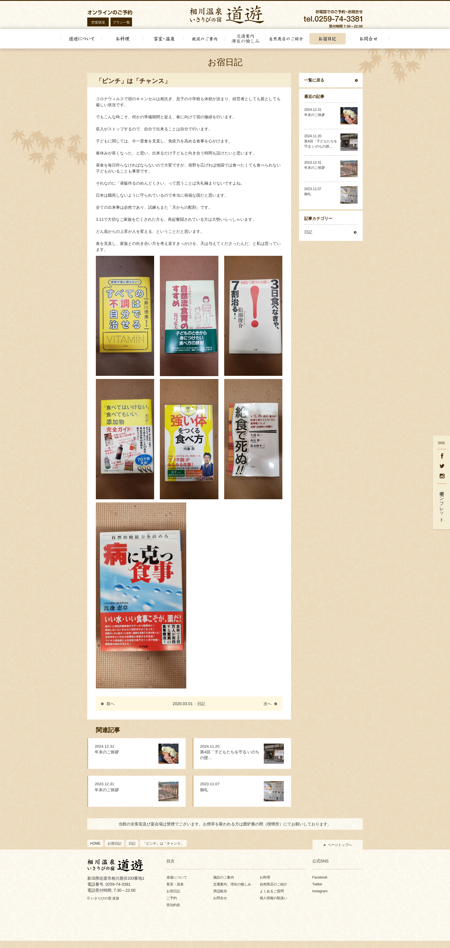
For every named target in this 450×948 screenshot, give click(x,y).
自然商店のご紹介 (273, 891)
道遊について (176, 885)
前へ (110, 709)
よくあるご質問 (272, 898)
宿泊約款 (173, 912)
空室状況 (98, 22)
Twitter (317, 891)
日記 (201, 709)
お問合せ (220, 905)
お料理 (265, 885)
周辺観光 (220, 898)
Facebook (319, 885)
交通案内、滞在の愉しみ (232, 891)
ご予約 (171, 905)
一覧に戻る (314, 86)
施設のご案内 (223, 885)
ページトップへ (340, 852)
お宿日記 (173, 898)
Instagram (319, 898)
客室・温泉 (175, 891)
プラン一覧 (121, 22)
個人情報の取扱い (273, 905)
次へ (267, 709)
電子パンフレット (441, 504)
